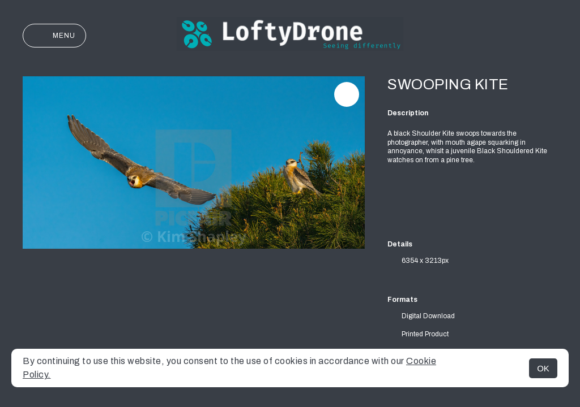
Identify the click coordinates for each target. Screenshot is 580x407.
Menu (54, 35)
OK (543, 368)
